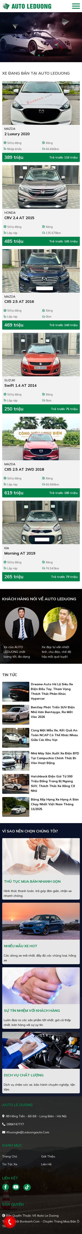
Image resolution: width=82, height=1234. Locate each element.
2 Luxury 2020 (17, 134)
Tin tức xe (9, 1164)
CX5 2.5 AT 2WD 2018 (24, 469)
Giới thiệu (48, 1156)
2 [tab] (43, 55)
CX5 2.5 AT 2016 (19, 301)
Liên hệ (46, 1164)
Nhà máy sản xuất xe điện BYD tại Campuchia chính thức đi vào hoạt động (55, 758)
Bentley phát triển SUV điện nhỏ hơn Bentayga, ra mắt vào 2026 (53, 712)
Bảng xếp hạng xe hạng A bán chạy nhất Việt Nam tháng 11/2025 (55, 804)
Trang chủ (9, 1156)
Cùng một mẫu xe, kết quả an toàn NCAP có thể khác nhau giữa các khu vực (54, 735)
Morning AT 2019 (19, 553)
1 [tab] (39, 55)
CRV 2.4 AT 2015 (19, 217)
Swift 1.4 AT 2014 (20, 385)
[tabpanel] (41, 37)
